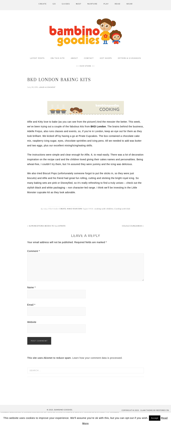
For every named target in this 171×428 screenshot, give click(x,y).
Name (31, 287)
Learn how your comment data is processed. (97, 358)
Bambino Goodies (85, 32)
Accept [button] (154, 418)
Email (31, 304)
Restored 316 (162, 410)
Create (62, 209)
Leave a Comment (47, 87)
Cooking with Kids (122, 209)
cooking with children (103, 209)
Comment (33, 251)
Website (31, 322)
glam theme (146, 410)
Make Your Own (74, 209)
